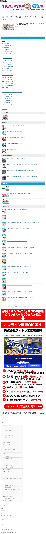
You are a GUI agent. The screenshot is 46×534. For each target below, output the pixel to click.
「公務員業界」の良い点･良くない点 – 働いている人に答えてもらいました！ (19, 266)
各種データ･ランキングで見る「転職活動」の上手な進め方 (12, 478)
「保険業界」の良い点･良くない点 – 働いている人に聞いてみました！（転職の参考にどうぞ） (22, 247)
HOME (2, 508)
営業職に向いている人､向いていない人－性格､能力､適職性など (17, 241)
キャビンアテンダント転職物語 (8, 467)
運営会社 (2, 524)
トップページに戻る (23, 33)
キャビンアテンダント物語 (7, 83)
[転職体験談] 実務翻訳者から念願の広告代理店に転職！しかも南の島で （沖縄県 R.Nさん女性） (22, 176)
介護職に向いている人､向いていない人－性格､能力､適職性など (17, 278)
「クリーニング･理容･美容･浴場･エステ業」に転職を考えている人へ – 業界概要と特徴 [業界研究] (29, 24)
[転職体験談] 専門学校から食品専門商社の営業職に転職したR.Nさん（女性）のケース (21, 158)
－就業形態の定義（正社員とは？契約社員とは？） (13, 489)
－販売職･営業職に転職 (7, 51)
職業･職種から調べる (6, 47)
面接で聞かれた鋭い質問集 (7, 70)
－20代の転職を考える (7, 60)
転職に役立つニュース (6, 62)
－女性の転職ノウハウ (7, 58)
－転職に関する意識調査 (8, 66)
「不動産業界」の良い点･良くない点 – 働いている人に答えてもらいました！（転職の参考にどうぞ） (23, 222)
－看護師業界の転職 (7, 45)
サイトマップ (4, 109)
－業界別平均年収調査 (7, 94)
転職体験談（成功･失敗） (7, 77)
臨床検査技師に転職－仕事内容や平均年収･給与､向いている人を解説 (21, 193)
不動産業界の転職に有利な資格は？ (13, 149)
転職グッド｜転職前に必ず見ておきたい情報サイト (10, 532)
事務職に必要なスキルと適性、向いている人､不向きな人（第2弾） (18, 272)
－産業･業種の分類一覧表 (9, 485)
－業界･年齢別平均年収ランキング (10, 483)
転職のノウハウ (5, 55)
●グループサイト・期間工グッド (8, 500)
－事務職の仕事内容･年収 (9, 435)
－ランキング (7, 451)
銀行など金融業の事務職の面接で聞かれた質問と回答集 (16, 137)
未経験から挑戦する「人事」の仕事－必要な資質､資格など (19, 186)
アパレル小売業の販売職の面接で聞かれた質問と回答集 (16, 125)
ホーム (3, 41)
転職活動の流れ (5, 87)
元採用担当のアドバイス (7, 79)
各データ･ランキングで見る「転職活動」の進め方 (12, 92)
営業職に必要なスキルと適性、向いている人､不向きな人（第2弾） (18, 234)
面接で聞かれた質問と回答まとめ (8, 68)
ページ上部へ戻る (44, 532)
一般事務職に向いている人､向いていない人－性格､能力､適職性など (18, 209)
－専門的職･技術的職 (7, 53)
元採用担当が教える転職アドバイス (8, 465)
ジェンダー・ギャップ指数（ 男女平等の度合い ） (13, 491)
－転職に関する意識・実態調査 (10, 449)
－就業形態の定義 (6, 102)
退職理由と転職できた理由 (7, 81)
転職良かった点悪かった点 (7, 75)
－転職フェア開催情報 (7, 64)
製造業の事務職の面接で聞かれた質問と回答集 (14, 131)
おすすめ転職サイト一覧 (7, 89)
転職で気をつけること (6, 72)
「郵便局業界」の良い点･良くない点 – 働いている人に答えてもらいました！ (19, 285)
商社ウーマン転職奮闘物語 (7, 85)
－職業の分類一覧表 (7, 98)
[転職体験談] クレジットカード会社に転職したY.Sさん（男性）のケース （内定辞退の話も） (22, 164)
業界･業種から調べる (6, 43)
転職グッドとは (5, 106)
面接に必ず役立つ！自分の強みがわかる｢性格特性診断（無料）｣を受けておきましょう (21, 297)
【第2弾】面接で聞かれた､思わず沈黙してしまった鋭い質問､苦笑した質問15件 (20, 253)
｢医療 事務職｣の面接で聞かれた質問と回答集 (14, 143)
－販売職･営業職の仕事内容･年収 (10, 437)
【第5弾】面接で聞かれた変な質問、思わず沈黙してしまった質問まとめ (18, 228)
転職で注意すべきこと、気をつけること (9, 460)
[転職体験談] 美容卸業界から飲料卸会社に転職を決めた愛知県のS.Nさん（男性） (20, 170)
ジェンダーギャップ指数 (8, 104)
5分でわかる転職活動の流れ (7, 496)
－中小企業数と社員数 (7, 100)
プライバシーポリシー (4, 513)
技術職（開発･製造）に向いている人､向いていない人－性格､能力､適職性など (19, 291)
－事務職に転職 (6, 49)
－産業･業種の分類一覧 (7, 96)
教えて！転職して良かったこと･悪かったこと (10, 498)
